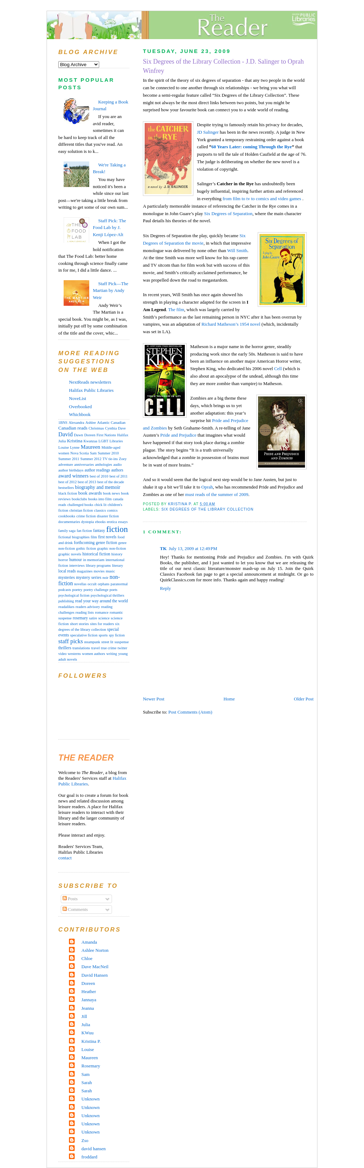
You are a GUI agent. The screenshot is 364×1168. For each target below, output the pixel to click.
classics (100, 510)
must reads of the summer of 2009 (216, 494)
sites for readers (102, 624)
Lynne (75, 447)
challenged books (80, 505)
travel (95, 648)
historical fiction (96, 553)
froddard (89, 1156)
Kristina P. (91, 1041)
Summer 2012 (90, 459)
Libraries (116, 441)
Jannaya (88, 999)
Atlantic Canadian (111, 422)
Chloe (86, 958)
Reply (165, 588)
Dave (122, 428)
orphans (103, 584)
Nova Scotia (79, 453)
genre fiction (106, 542)
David (65, 434)
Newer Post (153, 699)
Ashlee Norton (94, 950)
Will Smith (237, 250)
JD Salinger (208, 132)
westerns (74, 654)
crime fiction (86, 516)
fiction (117, 529)
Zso (85, 1140)
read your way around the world (101, 601)
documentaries (69, 522)
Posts (70, 898)
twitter (122, 648)
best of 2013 (87, 482)
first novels (107, 537)
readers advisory (88, 607)
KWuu (87, 1032)
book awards (90, 493)
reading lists (84, 612)
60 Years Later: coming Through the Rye (252, 146)
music (110, 571)
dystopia (87, 522)
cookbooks (66, 516)
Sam (93, 453)
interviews (77, 565)
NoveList (77, 398)
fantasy (99, 530)
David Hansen (94, 975)
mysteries (66, 577)
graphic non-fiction (111, 548)
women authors (93, 654)
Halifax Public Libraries (91, 390)
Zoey (123, 459)
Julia (62, 441)
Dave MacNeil (94, 966)
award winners (73, 476)
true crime (109, 648)
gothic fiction (86, 548)
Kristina (74, 440)
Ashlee (90, 422)
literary (117, 565)
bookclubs (79, 499)
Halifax (122, 435)
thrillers (64, 648)
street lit (107, 642)
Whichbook (80, 414)
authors (117, 470)
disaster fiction (108, 516)
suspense (121, 642)
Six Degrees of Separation (228, 213)
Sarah (86, 1082)
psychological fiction (74, 595)
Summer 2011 (68, 459)
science (103, 618)
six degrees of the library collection (207, 509)
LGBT (103, 441)
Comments (75, 909)
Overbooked (80, 406)
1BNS (63, 423)
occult (91, 584)
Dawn (78, 435)
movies (99, 571)
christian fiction (81, 510)
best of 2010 (99, 476)
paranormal (119, 584)
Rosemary (90, 1065)
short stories (79, 624)
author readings (97, 470)
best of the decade (110, 482)
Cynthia (111, 428)
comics (112, 510)
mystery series (88, 577)
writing (111, 654)
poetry (77, 589)
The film (176, 309)
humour (75, 560)
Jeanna (87, 1008)
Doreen (89, 435)
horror (63, 560)
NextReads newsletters (90, 382)
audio (117, 464)
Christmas (96, 428)
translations (81, 648)
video (62, 654)
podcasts (64, 590)
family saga (66, 531)
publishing (66, 601)
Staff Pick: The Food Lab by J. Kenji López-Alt (109, 227)
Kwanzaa (90, 441)
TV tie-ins (110, 459)
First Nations (106, 435)
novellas (80, 584)
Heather (88, 991)
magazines (84, 571)
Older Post (304, 699)
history (116, 554)
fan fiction (84, 531)
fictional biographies (74, 537)
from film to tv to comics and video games (262, 198)
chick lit (101, 505)
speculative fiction (83, 635)
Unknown (90, 1099)
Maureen (90, 447)
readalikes (66, 606)
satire (93, 618)
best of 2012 (67, 482)
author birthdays (71, 470)
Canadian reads (72, 428)
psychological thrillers (107, 595)
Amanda (89, 942)
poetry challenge (96, 590)
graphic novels (69, 554)
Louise (63, 447)
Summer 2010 (108, 453)
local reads (67, 571)
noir (105, 578)
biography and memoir (97, 487)
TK (163, 548)
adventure (65, 464)
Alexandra (76, 423)
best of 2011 (118, 476)
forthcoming (84, 542)
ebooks (100, 522)
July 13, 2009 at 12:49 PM (193, 548)
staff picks (70, 641)
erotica (112, 522)
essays (123, 522)
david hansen (93, 1148)
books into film (100, 499)
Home (229, 699)
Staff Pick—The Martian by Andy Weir (110, 290)
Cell (278, 368)
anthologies (103, 464)
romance (101, 612)
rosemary (80, 618)
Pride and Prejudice (178, 435)
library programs (98, 565)
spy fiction (116, 635)
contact (65, 857)
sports (103, 635)
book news (111, 493)
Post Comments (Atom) (190, 712)
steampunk (92, 642)
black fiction (67, 493)
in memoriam (94, 560)
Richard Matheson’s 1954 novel (231, 324)
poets (113, 590)
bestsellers (66, 488)
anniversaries (84, 464)
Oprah (207, 487)
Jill (84, 1016)
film (94, 537)
